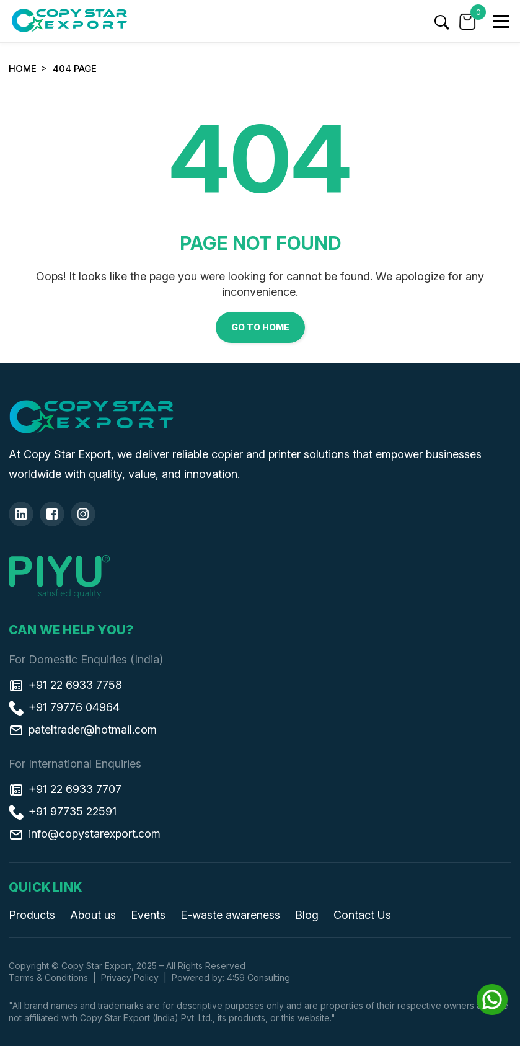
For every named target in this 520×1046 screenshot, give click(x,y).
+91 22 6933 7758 (65, 684)
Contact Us (362, 914)
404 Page (75, 68)
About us (93, 914)
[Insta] (83, 514)
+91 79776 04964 (64, 707)
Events (148, 914)
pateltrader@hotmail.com (83, 729)
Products (32, 914)
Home (23, 68)
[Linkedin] (21, 514)
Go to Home (260, 327)
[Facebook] (52, 514)
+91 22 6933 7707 (65, 788)
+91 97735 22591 (63, 811)
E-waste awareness (230, 914)
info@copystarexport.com (85, 833)
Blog (307, 914)
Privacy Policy (130, 977)
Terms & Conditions (48, 977)
